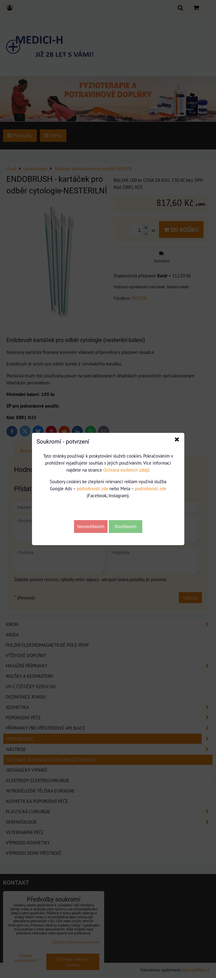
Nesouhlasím (90, 526)
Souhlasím (125, 526)
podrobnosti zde (92, 488)
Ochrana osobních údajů (126, 470)
